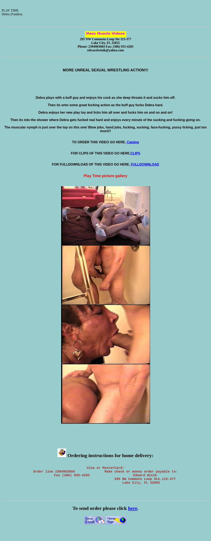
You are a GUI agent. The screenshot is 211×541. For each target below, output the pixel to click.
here (132, 513)
